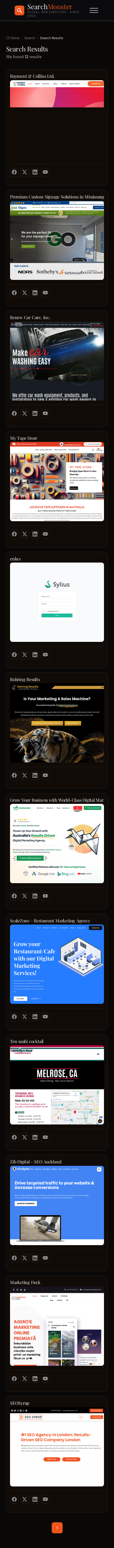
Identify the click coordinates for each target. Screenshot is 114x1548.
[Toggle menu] (93, 10)
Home (12, 38)
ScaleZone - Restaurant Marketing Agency (50, 921)
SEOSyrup (19, 1403)
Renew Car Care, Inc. (30, 317)
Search (29, 38)
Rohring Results (25, 679)
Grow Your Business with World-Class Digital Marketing (57, 800)
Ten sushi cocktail (26, 1041)
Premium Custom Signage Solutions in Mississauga (57, 197)
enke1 (15, 559)
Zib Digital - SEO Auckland (35, 1162)
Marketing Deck (25, 1282)
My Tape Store (23, 438)
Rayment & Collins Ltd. (32, 76)
